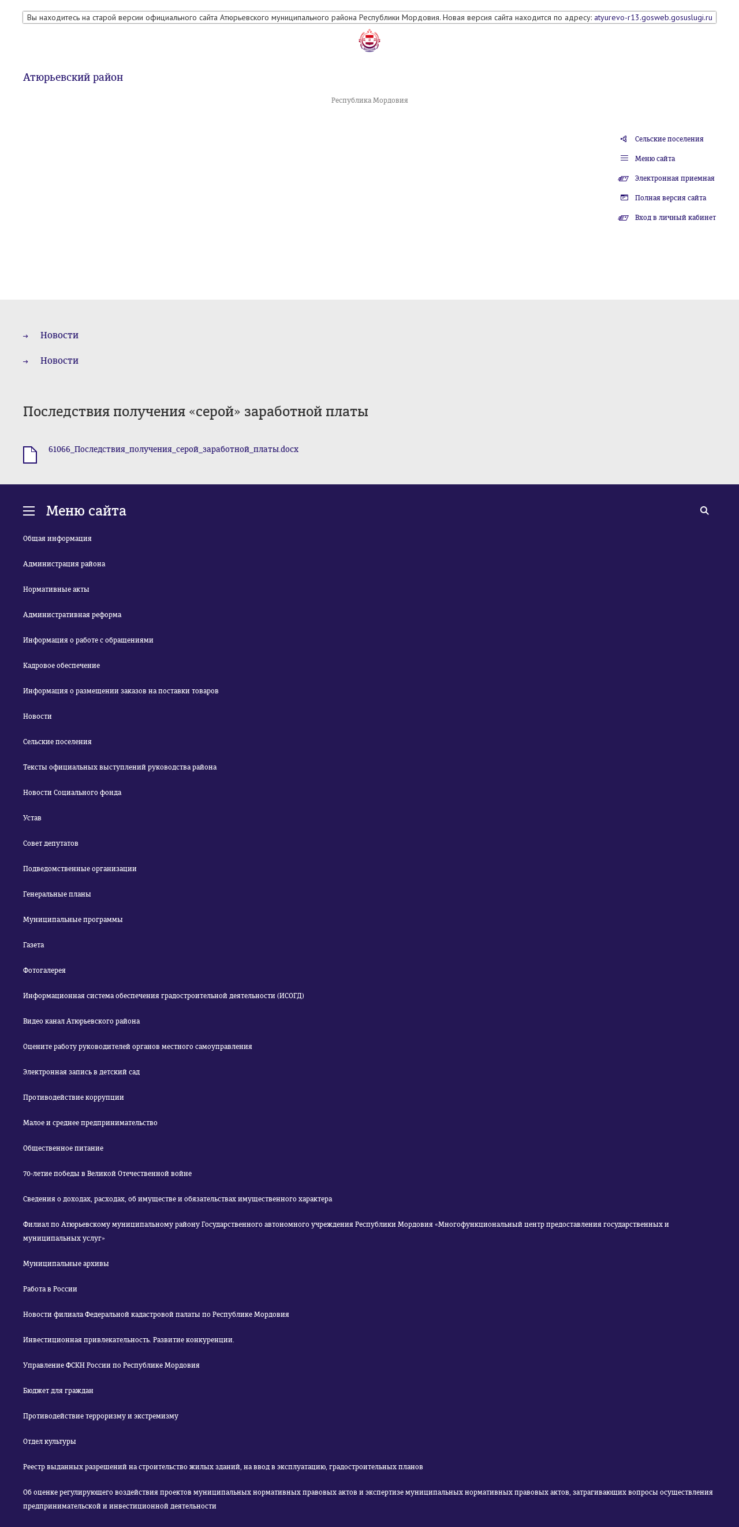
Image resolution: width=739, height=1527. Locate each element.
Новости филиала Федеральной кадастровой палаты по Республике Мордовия (156, 1315)
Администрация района (64, 564)
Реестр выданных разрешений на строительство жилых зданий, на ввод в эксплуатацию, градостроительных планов (223, 1467)
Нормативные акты (56, 589)
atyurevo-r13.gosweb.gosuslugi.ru (653, 17)
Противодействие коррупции (73, 1097)
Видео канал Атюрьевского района (81, 1021)
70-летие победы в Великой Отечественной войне (107, 1174)
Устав (32, 818)
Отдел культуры (49, 1442)
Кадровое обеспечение (61, 666)
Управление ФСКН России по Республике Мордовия (111, 1365)
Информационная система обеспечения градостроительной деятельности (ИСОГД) (163, 996)
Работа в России (50, 1289)
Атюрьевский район (73, 77)
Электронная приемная (675, 178)
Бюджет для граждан (58, 1391)
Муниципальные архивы (66, 1264)
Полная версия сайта (670, 198)
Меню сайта (655, 159)
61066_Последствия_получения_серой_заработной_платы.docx (173, 449)
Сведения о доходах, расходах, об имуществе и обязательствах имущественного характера (177, 1199)
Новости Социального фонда (72, 793)
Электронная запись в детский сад (81, 1072)
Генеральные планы (57, 894)
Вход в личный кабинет (675, 218)
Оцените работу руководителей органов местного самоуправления (137, 1047)
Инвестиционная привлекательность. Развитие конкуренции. (128, 1340)
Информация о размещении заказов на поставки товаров (121, 691)
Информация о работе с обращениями (88, 640)
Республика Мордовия (369, 100)
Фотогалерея (44, 970)
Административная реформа (72, 615)
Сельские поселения (669, 139)
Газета (33, 945)
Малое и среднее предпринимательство (90, 1123)
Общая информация (57, 539)
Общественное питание (63, 1148)
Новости (59, 335)
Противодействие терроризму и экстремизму (100, 1416)
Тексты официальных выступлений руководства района (120, 767)
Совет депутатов (51, 843)
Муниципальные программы (73, 920)
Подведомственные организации (80, 869)
